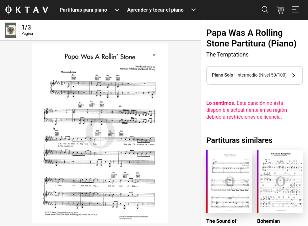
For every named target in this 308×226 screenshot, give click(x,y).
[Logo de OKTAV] (26, 10)
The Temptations (227, 54)
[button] (254, 75)
